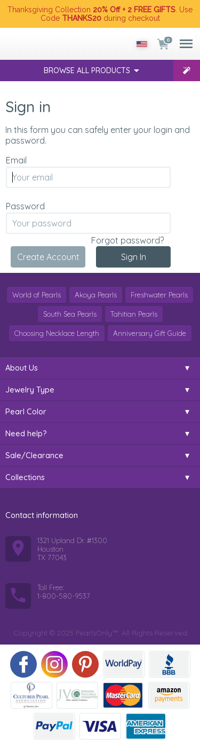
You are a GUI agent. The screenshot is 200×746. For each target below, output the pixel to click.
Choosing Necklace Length (56, 333)
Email (16, 160)
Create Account (48, 257)
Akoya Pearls (96, 294)
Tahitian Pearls (133, 314)
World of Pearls (36, 294)
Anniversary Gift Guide (149, 333)
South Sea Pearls (70, 314)
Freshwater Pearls (159, 294)
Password (25, 206)
